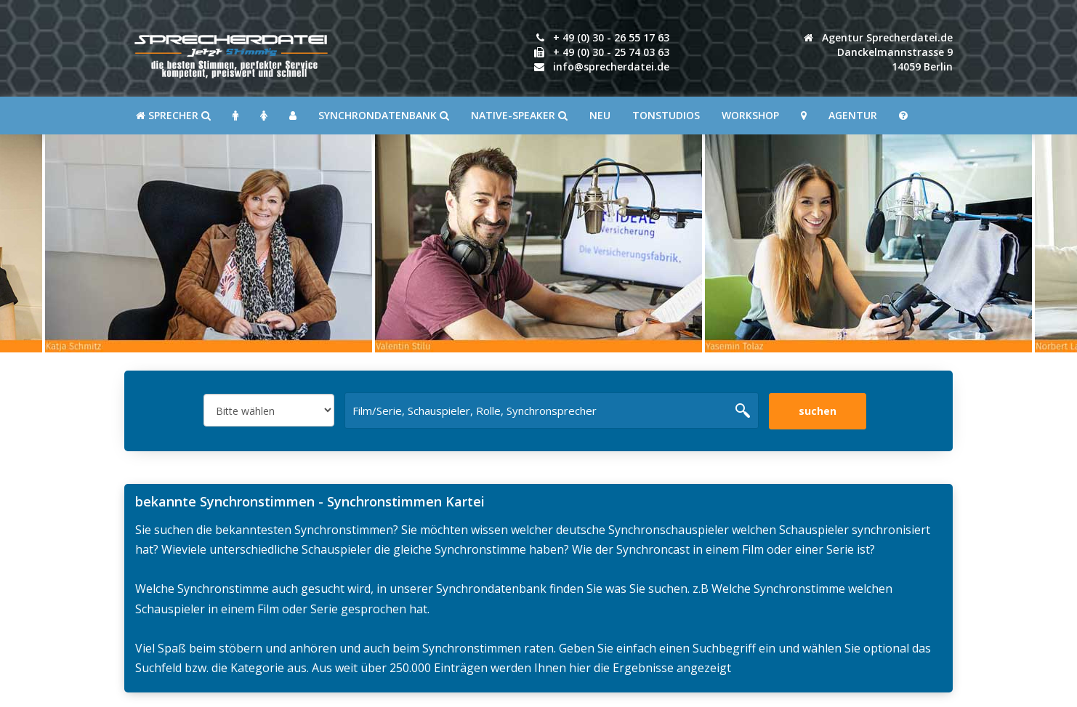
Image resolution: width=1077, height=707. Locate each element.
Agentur (852, 115)
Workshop (750, 115)
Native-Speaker (519, 115)
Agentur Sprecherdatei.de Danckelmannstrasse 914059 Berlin (878, 52)
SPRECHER (173, 115)
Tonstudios (666, 115)
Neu (599, 115)
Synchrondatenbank (383, 115)
